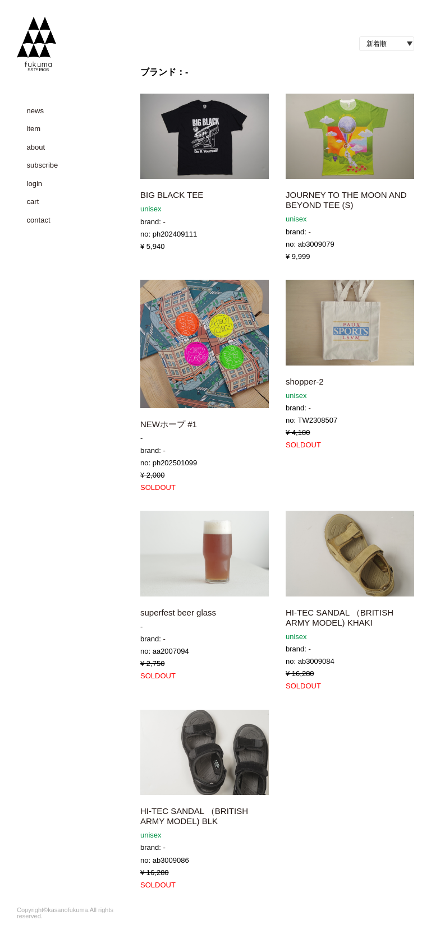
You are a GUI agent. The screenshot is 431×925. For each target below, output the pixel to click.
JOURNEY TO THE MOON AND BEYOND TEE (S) (346, 200)
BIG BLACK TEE (171, 195)
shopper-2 (305, 381)
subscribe (42, 165)
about (36, 147)
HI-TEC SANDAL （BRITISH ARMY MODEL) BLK (194, 816)
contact (39, 220)
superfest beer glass (178, 612)
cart (33, 201)
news (35, 111)
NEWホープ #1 (168, 424)
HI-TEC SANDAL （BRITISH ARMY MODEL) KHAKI (339, 617)
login (34, 183)
